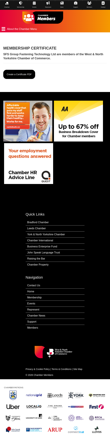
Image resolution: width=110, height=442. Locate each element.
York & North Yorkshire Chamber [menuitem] (46, 234)
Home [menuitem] (30, 291)
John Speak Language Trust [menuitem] (43, 252)
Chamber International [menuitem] (40, 240)
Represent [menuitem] (33, 309)
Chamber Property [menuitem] (38, 264)
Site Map (77, 369)
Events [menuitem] (31, 303)
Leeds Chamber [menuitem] (36, 228)
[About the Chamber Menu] (55, 28)
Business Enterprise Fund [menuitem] (42, 246)
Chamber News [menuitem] (36, 315)
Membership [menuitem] (34, 297)
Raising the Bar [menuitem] (36, 258)
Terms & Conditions (61, 369)
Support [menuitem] (31, 321)
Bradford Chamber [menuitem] (38, 222)
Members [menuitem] (32, 327)
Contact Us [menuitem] (33, 285)
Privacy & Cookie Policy (38, 369)
